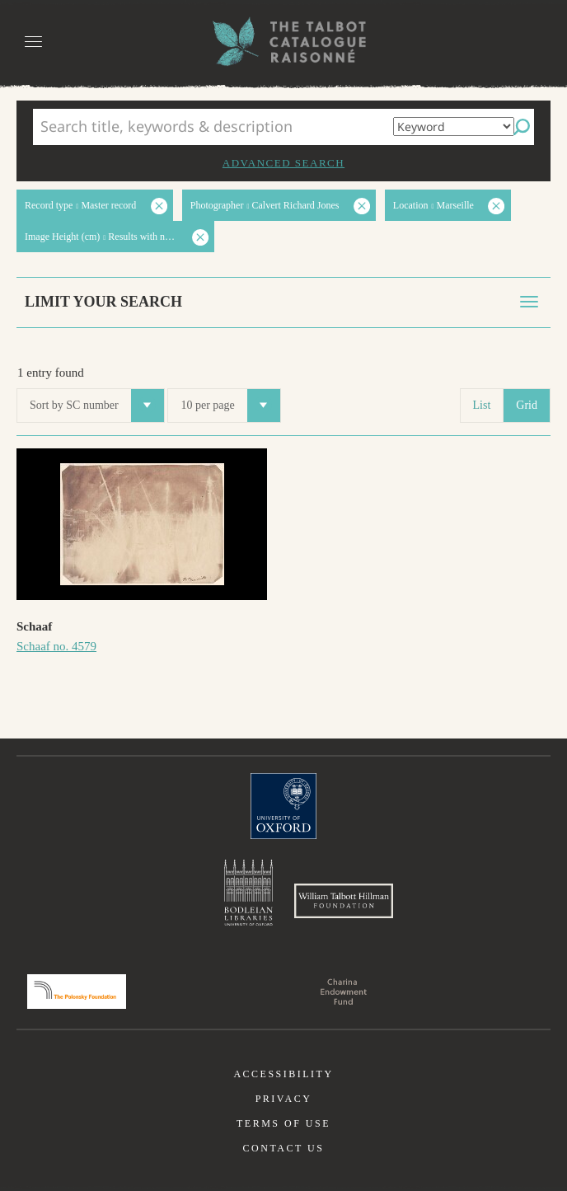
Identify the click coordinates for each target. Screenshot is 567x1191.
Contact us (284, 1148)
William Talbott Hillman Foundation (343, 901)
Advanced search (283, 163)
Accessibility (283, 1074)
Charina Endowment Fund (343, 991)
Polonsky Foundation (76, 991)
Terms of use (283, 1123)
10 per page (229, 405)
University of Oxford (283, 806)
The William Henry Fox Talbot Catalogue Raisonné (283, 41)
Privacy (283, 1098)
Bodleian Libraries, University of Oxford (248, 893)
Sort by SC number (97, 405)
